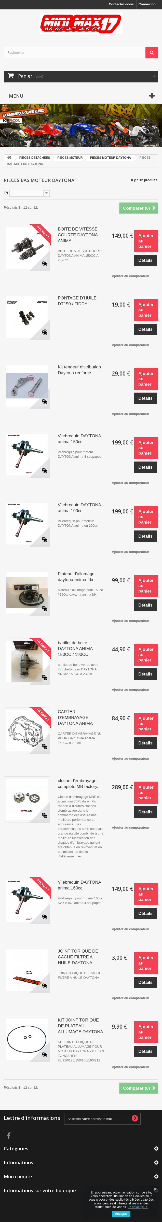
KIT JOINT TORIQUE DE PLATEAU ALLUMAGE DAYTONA (80, 1026)
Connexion (147, 4)
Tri (6, 193)
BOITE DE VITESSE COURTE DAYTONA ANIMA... (78, 235)
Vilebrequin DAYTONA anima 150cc (79, 439)
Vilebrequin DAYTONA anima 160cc (79, 885)
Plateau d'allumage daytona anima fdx (76, 576)
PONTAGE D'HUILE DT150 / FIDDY (77, 301)
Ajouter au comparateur (130, 276)
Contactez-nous (121, 4)
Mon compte (18, 1176)
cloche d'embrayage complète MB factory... (79, 783)
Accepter (121, 1214)
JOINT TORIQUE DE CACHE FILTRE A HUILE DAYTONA (78, 957)
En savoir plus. (138, 1207)
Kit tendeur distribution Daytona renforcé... (79, 370)
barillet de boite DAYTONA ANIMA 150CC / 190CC (75, 648)
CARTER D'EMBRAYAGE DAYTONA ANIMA (75, 717)
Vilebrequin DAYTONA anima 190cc (79, 507)
